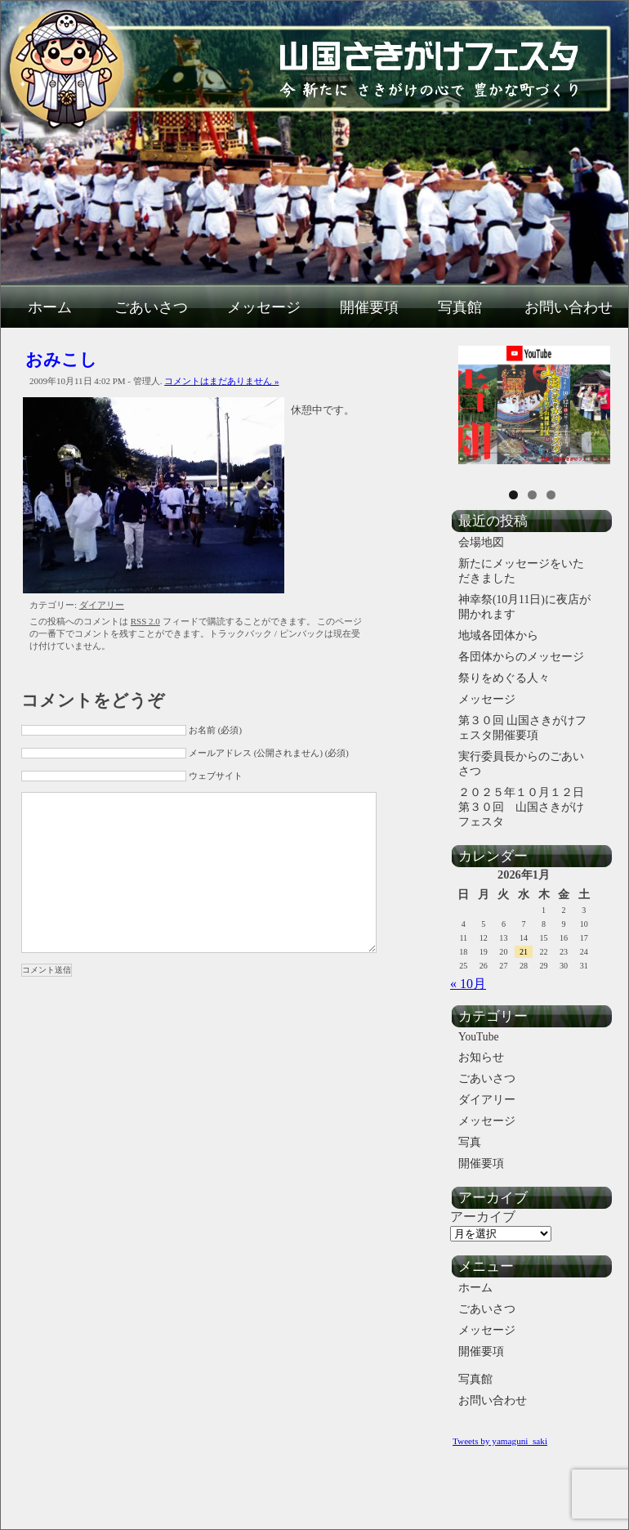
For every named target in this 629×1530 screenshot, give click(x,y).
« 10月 (468, 984)
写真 (469, 1142)
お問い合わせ (568, 307)
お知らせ (481, 1057)
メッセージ (264, 307)
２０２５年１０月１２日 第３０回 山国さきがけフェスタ (527, 807)
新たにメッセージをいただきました (521, 570)
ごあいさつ (151, 307)
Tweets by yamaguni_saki (500, 1441)
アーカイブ (482, 1217)
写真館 (460, 307)
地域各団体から (498, 635)
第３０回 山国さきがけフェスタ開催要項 (522, 727)
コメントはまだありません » (221, 381)
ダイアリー (101, 605)
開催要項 (369, 307)
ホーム (50, 307)
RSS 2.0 (145, 621)
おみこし (61, 359)
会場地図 (481, 542)
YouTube (478, 1037)
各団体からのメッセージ (521, 657)
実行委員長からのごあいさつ (521, 763)
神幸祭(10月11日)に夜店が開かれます (524, 606)
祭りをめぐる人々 (504, 678)
